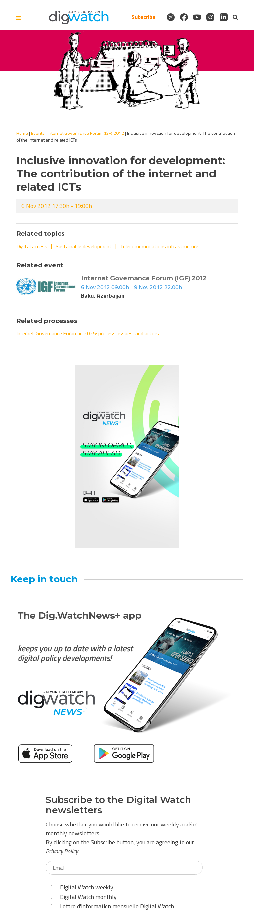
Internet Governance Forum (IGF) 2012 (86, 133)
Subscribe (143, 17)
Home (22, 133)
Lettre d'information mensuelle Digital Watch (112, 906)
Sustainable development (84, 246)
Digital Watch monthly (84, 896)
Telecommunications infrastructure (159, 246)
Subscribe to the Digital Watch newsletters (118, 805)
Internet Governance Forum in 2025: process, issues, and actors (87, 333)
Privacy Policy (62, 851)
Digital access (31, 246)
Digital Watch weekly (82, 887)
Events (38, 133)
